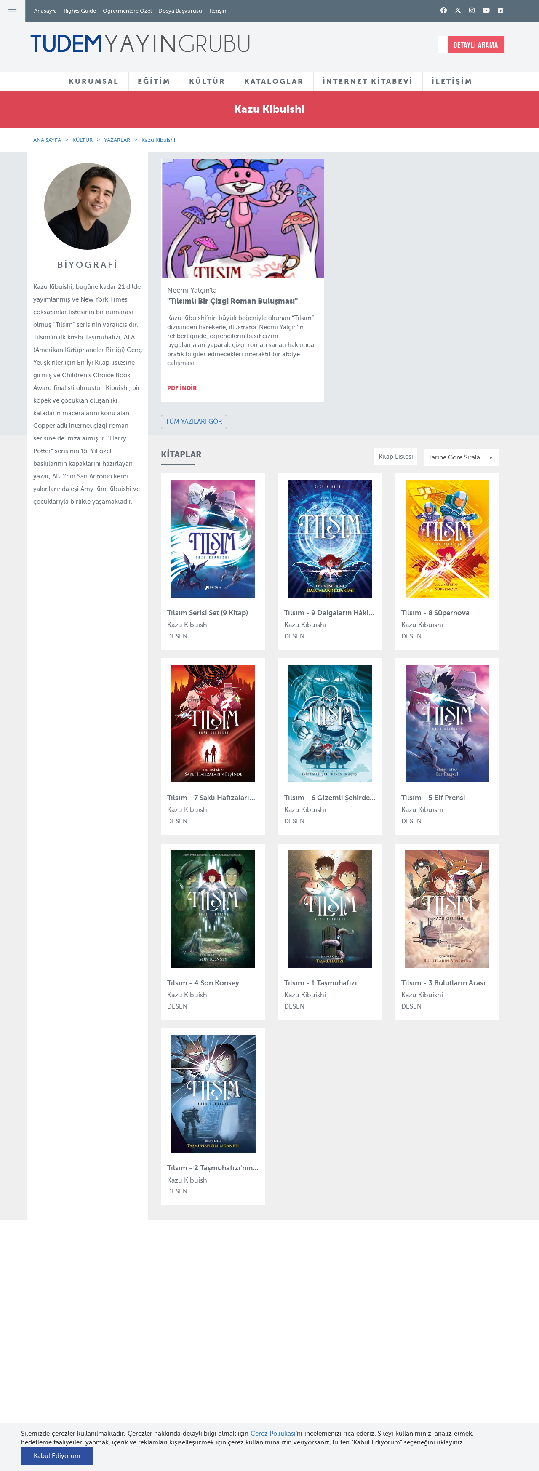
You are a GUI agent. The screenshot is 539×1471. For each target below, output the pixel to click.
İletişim (219, 11)
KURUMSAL (94, 81)
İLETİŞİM (452, 81)
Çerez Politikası (273, 1433)
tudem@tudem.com (466, 1366)
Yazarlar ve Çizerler (265, 1329)
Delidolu (168, 1420)
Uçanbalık (170, 1374)
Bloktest (167, 1328)
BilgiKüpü (170, 1343)
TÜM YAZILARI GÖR (193, 421)
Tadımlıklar (253, 1344)
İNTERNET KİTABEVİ (368, 81)
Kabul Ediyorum (57, 1455)
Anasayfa (45, 11)
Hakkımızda (92, 1313)
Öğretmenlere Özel (127, 11)
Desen (165, 1405)
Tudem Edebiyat (179, 1359)
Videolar (249, 1399)
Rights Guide (80, 11)
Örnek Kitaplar (258, 1359)
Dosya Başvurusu (180, 11)
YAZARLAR (117, 140)
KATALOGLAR (274, 81)
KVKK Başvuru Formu (106, 1398)
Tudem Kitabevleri (101, 1328)
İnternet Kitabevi (341, 1369)
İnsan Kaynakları (99, 1343)
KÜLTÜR (207, 81)
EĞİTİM (154, 81)
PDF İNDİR (182, 387)
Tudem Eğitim (176, 1313)
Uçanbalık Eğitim (180, 1389)
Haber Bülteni (95, 1359)
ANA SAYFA (47, 140)
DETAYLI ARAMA (476, 44)
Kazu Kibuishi (158, 140)
